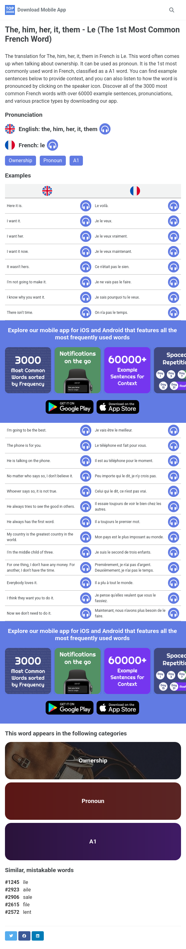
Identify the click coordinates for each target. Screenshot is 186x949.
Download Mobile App (41, 10)
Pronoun (52, 160)
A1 (76, 160)
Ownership (20, 160)
